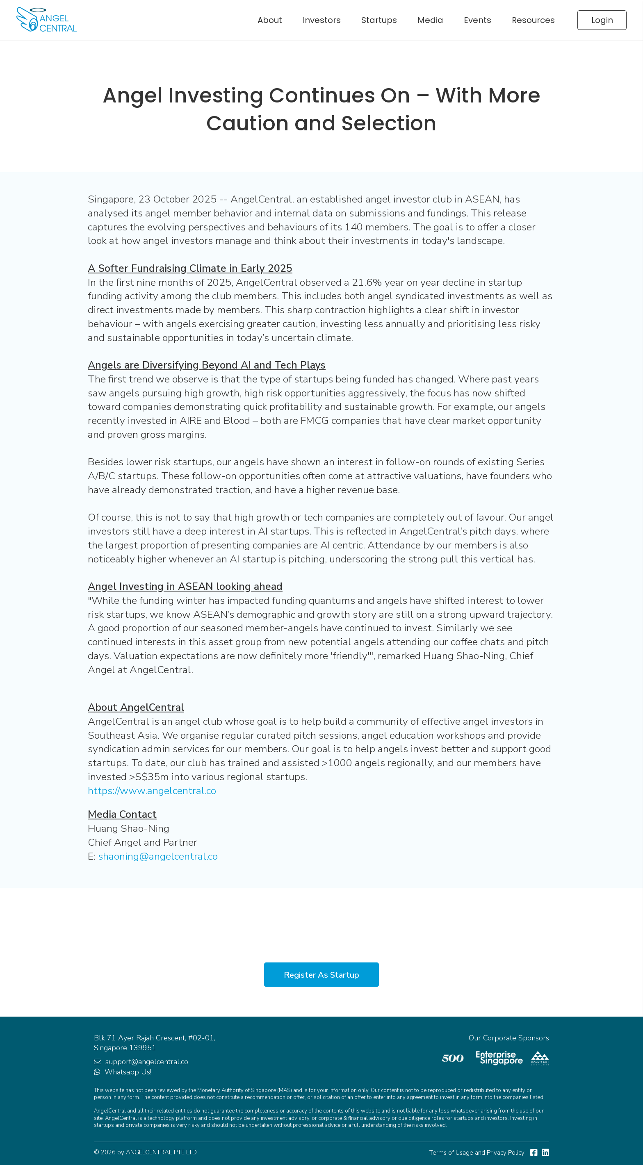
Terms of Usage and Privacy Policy (476, 1153)
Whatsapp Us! (128, 1072)
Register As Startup (321, 974)
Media (430, 20)
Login (602, 20)
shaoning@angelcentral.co (158, 856)
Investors (322, 20)
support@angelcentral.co (146, 1062)
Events (477, 20)
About (270, 20)
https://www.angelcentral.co (152, 791)
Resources (533, 20)
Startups (379, 20)
